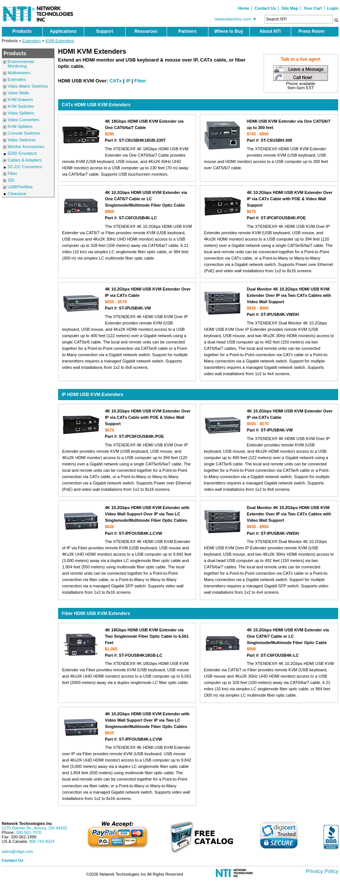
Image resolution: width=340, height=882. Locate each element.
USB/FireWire (20, 187)
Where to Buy (228, 31)
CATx (115, 81)
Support (104, 31)
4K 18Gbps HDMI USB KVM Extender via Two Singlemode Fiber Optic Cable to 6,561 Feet (127, 642)
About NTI (270, 31)
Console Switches (24, 133)
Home (243, 8)
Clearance (17, 193)
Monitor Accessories (26, 146)
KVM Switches (21, 106)
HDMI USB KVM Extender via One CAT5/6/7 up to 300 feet (269, 130)
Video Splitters (21, 113)
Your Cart (312, 8)
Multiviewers (19, 72)
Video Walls (18, 93)
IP (128, 81)
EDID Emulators (22, 153)
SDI (11, 180)
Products (22, 31)
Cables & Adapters (25, 160)
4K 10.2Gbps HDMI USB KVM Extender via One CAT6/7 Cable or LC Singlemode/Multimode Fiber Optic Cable (127, 205)
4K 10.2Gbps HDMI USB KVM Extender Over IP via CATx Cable (127, 298)
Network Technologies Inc (27, 823)
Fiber (12, 173)
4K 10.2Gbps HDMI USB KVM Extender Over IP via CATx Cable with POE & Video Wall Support (269, 205)
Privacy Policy (322, 871)
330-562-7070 (28, 832)
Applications (63, 31)
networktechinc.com (237, 19)
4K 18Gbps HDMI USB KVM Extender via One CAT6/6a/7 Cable (127, 130)
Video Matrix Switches (28, 86)
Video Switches (22, 140)
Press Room (311, 31)
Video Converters (24, 119)
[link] (279, 834)
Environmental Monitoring (21, 63)
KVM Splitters (20, 126)
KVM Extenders (59, 40)
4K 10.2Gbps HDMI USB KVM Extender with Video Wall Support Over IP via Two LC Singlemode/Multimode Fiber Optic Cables (127, 520)
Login (333, 8)
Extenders (31, 40)
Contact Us (265, 8)
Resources (146, 31)
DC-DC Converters (25, 166)
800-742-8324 (42, 841)
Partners (187, 31)
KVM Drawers (20, 99)
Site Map (289, 8)
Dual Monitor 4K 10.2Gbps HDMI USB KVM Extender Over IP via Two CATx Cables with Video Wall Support (269, 302)
